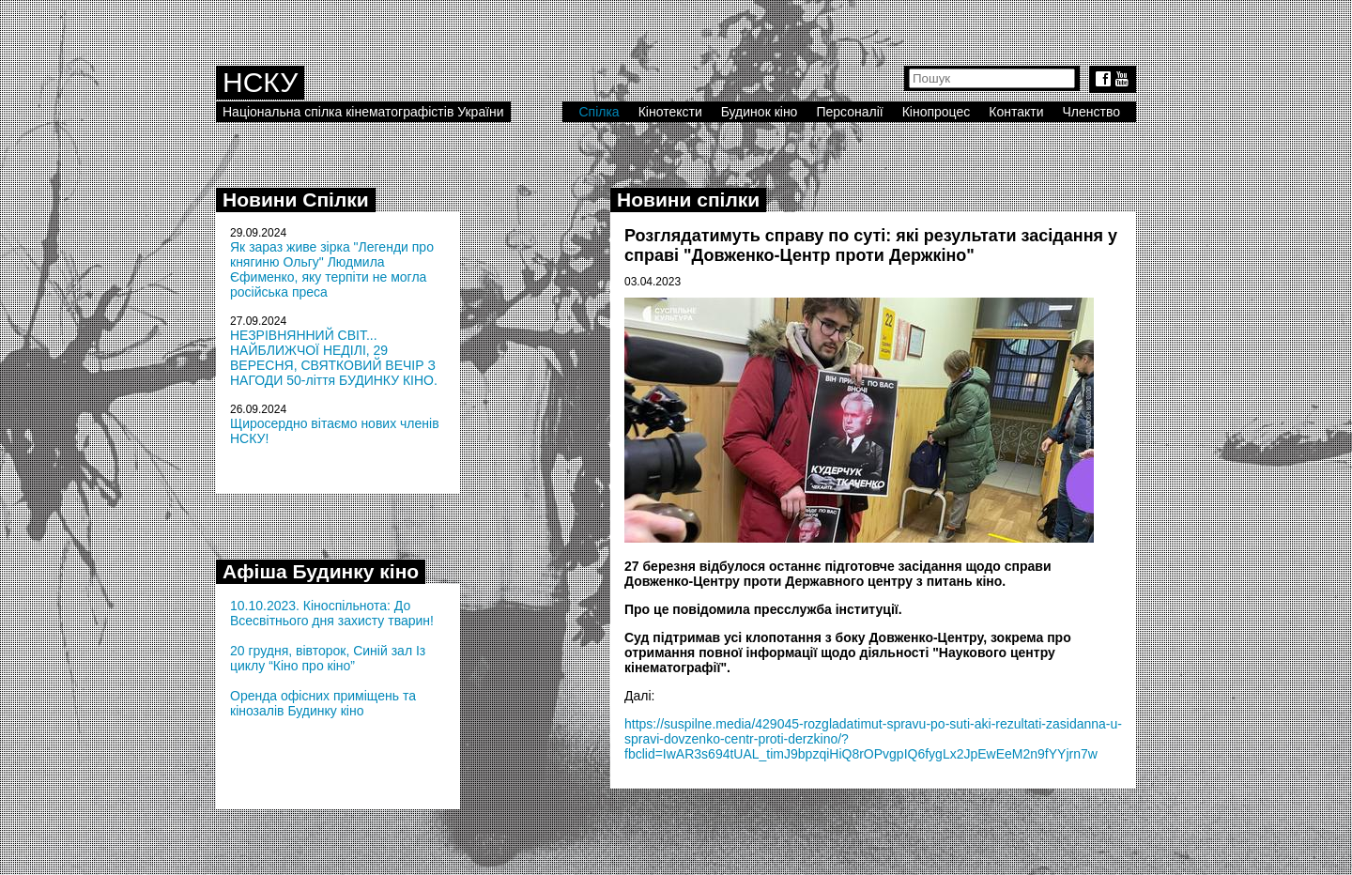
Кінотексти (670, 111)
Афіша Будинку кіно (321, 571)
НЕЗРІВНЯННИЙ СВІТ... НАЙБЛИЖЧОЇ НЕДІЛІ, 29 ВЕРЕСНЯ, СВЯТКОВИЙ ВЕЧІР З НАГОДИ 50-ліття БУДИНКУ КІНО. (334, 358)
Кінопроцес (936, 111)
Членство (1092, 111)
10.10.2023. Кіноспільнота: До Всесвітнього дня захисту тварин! (332, 613)
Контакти (1016, 111)
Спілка (598, 111)
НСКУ (260, 82)
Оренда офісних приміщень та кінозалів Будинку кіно (323, 703)
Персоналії (849, 111)
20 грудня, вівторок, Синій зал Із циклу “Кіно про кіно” (327, 658)
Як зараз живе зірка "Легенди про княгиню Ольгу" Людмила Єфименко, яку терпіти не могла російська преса (332, 269)
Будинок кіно (759, 111)
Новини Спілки (296, 199)
